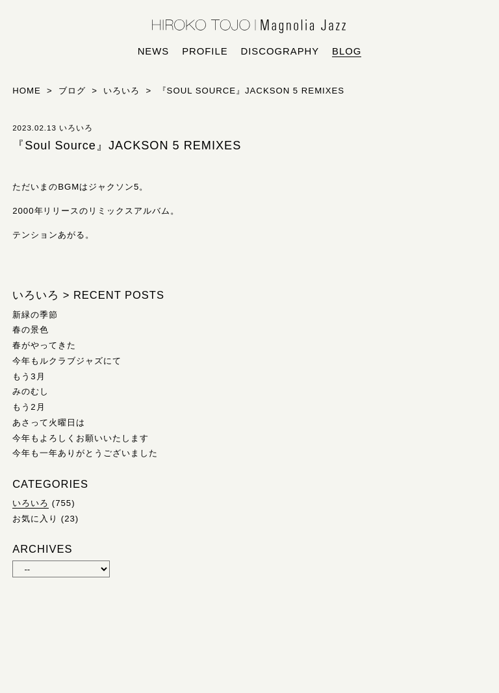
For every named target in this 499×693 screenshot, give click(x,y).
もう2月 (28, 407)
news (154, 51)
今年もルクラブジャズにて (67, 361)
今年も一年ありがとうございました (85, 453)
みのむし (30, 391)
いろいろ (30, 503)
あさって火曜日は (48, 422)
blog (346, 51)
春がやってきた (44, 345)
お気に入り (35, 518)
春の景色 (30, 329)
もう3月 (28, 376)
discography (280, 51)
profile (204, 51)
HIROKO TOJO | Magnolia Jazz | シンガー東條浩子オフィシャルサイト (249, 26)
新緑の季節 (35, 315)
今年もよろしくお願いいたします (80, 438)
